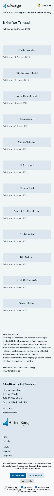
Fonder (6, 437)
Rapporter (7, 455)
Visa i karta (7, 408)
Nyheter (6, 447)
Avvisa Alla (27, 481)
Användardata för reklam (37, 489)
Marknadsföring (12, 489)
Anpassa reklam (27, 491)
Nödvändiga (11, 487)
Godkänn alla (18, 475)
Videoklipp (7, 451)
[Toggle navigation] (50, 5)
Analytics (26, 487)
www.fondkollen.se (11, 371)
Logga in (6, 441)
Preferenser (42, 487)
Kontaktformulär (10, 412)
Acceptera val (35, 475)
